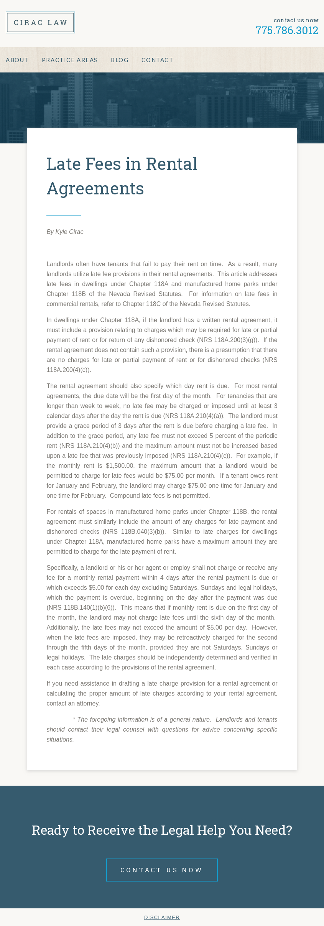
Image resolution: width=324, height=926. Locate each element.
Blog (119, 59)
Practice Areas (70, 59)
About (17, 59)
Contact (157, 59)
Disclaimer (162, 917)
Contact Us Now (161, 870)
